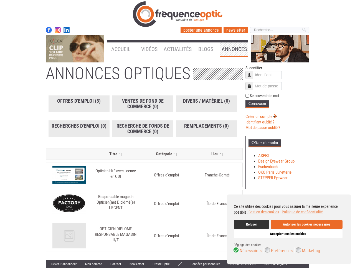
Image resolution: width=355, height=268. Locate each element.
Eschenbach (268, 166)
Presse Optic (161, 264)
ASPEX (263, 155)
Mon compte (93, 264)
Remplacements (206, 126)
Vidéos (149, 49)
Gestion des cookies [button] (263, 212)
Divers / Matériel (206, 101)
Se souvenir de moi (264, 95)
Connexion (257, 103)
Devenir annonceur (64, 264)
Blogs (205, 49)
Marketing (311, 250)
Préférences (282, 250)
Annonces (234, 49)
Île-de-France (217, 203)
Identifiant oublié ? (259, 122)
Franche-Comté (217, 175)
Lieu (217, 153)
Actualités (178, 49)
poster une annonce (201, 30)
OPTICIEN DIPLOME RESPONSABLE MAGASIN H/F (115, 234)
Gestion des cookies (242, 264)
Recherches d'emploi (79, 126)
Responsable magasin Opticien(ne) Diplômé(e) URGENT (116, 202)
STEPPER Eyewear (273, 177)
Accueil (121, 49)
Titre (115, 153)
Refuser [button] (251, 224)
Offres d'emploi (79, 101)
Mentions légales (275, 264)
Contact (115, 264)
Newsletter (137, 264)
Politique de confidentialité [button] (302, 212)
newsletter (235, 30)
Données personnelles (205, 264)
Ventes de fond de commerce (143, 103)
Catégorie (166, 153)
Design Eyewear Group (276, 161)
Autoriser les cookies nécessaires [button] (306, 224)
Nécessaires (251, 250)
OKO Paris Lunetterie (274, 172)
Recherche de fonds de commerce (142, 128)
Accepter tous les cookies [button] (288, 234)
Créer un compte (261, 116)
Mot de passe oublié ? (262, 127)
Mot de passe (251, 83)
